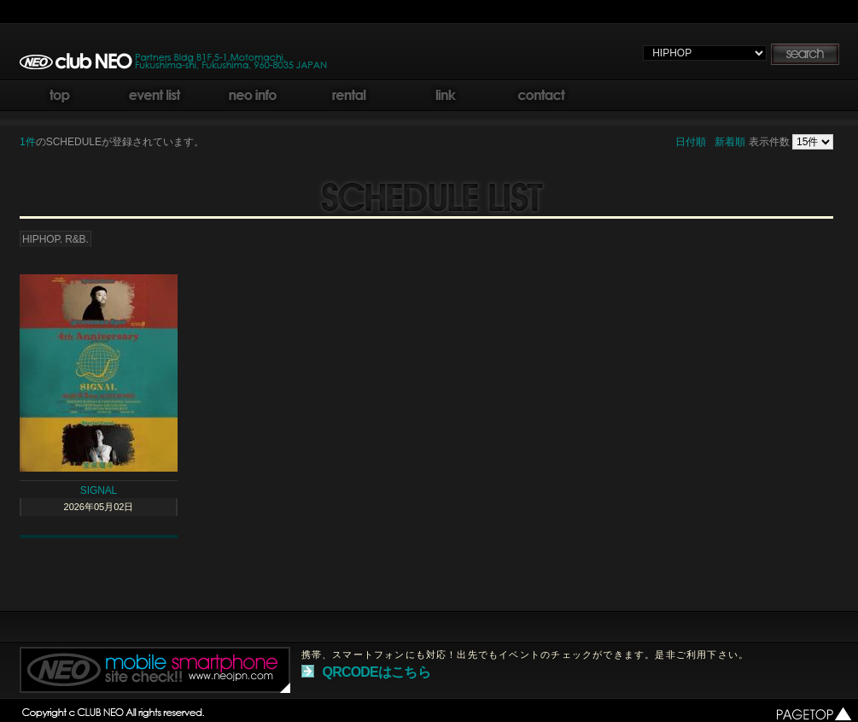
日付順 (690, 142)
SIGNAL (98, 490)
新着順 (730, 142)
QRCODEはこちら (376, 672)
